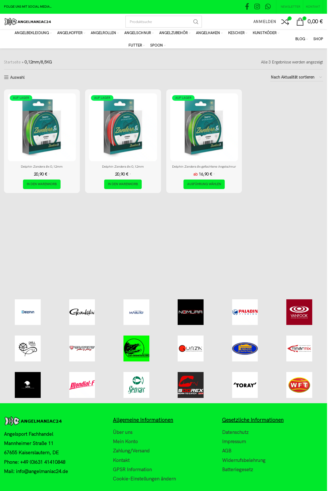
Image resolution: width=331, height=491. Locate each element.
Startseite (12, 62)
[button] (42, 190)
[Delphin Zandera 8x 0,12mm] (42, 127)
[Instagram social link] (257, 7)
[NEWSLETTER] (289, 7)
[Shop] (318, 39)
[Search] (163, 22)
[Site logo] (27, 21)
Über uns (122, 482)
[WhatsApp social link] (268, 7)
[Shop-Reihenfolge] (296, 77)
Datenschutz (235, 482)
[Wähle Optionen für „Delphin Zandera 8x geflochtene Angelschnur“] (204, 190)
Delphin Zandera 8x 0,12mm (42, 166)
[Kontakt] (313, 7)
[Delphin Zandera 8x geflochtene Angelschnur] (204, 127)
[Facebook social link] (247, 7)
